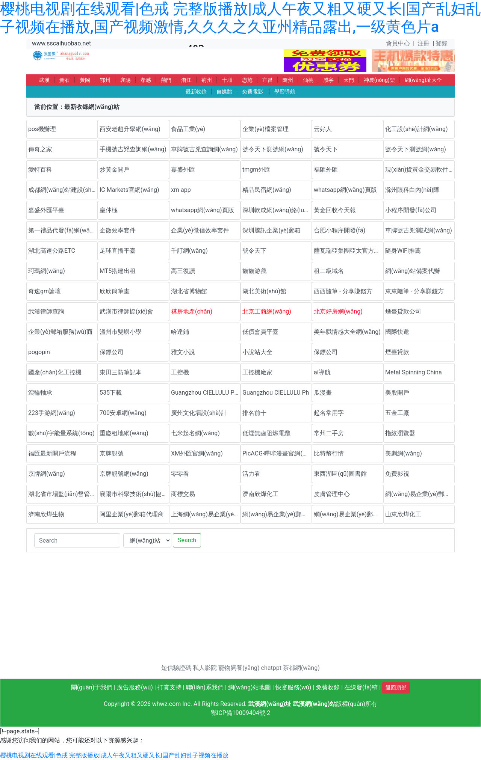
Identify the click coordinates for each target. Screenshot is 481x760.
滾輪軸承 (40, 392)
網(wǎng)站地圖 (249, 687)
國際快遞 (397, 331)
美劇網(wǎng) (403, 453)
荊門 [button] (166, 80)
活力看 (251, 473)
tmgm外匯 (256, 169)
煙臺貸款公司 (403, 311)
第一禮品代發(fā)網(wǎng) (63, 230)
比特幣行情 (329, 453)
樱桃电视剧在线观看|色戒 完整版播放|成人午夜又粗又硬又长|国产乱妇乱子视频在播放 (114, 755)
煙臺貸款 (397, 352)
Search (187, 540)
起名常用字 (329, 412)
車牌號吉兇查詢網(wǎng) (204, 149)
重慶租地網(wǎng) (124, 433)
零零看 (180, 473)
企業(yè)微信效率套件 (200, 230)
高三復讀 (183, 270)
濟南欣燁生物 (46, 514)
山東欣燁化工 (403, 514)
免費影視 (397, 473)
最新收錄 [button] (196, 92)
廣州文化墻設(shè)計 (199, 412)
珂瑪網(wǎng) (46, 270)
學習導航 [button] (284, 92)
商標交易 (183, 494)
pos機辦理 (42, 129)
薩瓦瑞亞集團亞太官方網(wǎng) (348, 250)
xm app (181, 189)
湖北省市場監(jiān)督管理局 (63, 494)
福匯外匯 (326, 169)
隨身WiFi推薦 (403, 250)
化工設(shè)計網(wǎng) (416, 129)
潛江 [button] (186, 80)
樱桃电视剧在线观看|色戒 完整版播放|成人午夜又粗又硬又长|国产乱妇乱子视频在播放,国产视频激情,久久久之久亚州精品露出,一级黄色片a (240, 18)
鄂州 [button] (105, 80)
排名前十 (254, 412)
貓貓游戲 (254, 270)
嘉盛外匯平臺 (46, 210)
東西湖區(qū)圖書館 (340, 473)
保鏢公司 (112, 352)
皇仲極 (109, 210)
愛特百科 (40, 169)
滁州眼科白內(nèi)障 (412, 189)
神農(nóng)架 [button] (379, 80)
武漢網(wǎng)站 (314, 703)
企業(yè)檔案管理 (265, 129)
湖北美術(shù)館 (264, 291)
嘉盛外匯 (183, 169)
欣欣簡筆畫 (115, 291)
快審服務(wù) (293, 687)
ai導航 (322, 372)
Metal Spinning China (413, 372)
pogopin (39, 352)
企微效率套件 (118, 230)
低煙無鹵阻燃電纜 (266, 433)
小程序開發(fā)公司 (411, 210)
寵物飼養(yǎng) (238, 667)
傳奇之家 (40, 149)
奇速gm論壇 (44, 291)
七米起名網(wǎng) (195, 433)
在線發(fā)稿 (361, 687)
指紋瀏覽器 (400, 433)
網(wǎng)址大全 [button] (423, 80)
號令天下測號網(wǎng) (272, 149)
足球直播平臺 (118, 250)
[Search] (77, 540)
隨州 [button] (288, 80)
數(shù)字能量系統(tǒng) (61, 433)
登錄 (442, 43)
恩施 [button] (247, 80)
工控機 (180, 372)
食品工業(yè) (188, 129)
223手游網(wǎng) (51, 412)
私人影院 (205, 667)
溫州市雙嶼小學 (121, 331)
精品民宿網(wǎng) (266, 189)
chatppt (271, 667)
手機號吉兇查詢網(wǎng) (133, 149)
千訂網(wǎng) (189, 250)
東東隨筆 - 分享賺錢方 (414, 291)
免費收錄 (328, 687)
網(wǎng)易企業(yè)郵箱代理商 (277, 514)
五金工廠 (397, 412)
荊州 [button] (206, 80)
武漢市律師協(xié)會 (126, 311)
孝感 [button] (146, 80)
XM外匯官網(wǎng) (197, 453)
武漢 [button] (44, 80)
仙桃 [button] (308, 80)
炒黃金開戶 (115, 169)
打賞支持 (169, 687)
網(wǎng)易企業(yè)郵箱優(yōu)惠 (420, 494)
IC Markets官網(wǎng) (129, 189)
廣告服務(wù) (135, 687)
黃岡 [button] (85, 80)
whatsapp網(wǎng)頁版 (345, 189)
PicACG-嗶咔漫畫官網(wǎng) (277, 453)
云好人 (323, 129)
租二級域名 (329, 270)
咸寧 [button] (328, 80)
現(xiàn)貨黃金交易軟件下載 (420, 169)
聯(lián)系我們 (205, 687)
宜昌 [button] (267, 80)
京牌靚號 (112, 453)
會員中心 (398, 43)
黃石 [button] (64, 80)
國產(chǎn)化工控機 (55, 372)
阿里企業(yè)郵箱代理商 (132, 514)
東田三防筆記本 (121, 372)
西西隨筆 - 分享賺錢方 (343, 291)
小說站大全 (257, 352)
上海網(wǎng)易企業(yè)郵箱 (205, 514)
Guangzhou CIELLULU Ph (275, 392)
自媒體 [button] (224, 92)
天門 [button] (348, 80)
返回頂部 (396, 688)
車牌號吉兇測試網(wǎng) (418, 230)
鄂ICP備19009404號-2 (240, 712)
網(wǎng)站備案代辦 (412, 270)
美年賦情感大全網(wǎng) (347, 331)
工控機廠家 (257, 372)
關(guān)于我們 (91, 687)
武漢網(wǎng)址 (269, 703)
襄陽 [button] (125, 80)
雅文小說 (183, 352)
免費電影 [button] (252, 92)
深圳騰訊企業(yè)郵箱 (271, 230)
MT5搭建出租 (118, 270)
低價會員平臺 (260, 331)
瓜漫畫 (323, 392)
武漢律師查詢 (46, 311)
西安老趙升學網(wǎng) (130, 129)
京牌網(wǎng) (46, 473)
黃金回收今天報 (335, 210)
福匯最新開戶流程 (52, 453)
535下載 (111, 392)
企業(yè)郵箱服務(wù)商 (60, 331)
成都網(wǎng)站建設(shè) (62, 189)
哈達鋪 (180, 331)
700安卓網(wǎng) (123, 412)
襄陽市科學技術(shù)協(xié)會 (134, 494)
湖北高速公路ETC (51, 250)
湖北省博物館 (189, 291)
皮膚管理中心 (332, 494)
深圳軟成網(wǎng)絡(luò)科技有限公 (277, 210)
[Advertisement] (240, 610)
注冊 (423, 43)
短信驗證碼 (176, 667)
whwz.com (166, 703)
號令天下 (326, 149)
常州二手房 (329, 433)
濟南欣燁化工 (260, 494)
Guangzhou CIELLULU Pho (205, 392)
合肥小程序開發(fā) (339, 230)
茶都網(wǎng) (301, 667)
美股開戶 (397, 392)
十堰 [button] (227, 80)
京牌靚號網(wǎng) (124, 473)
